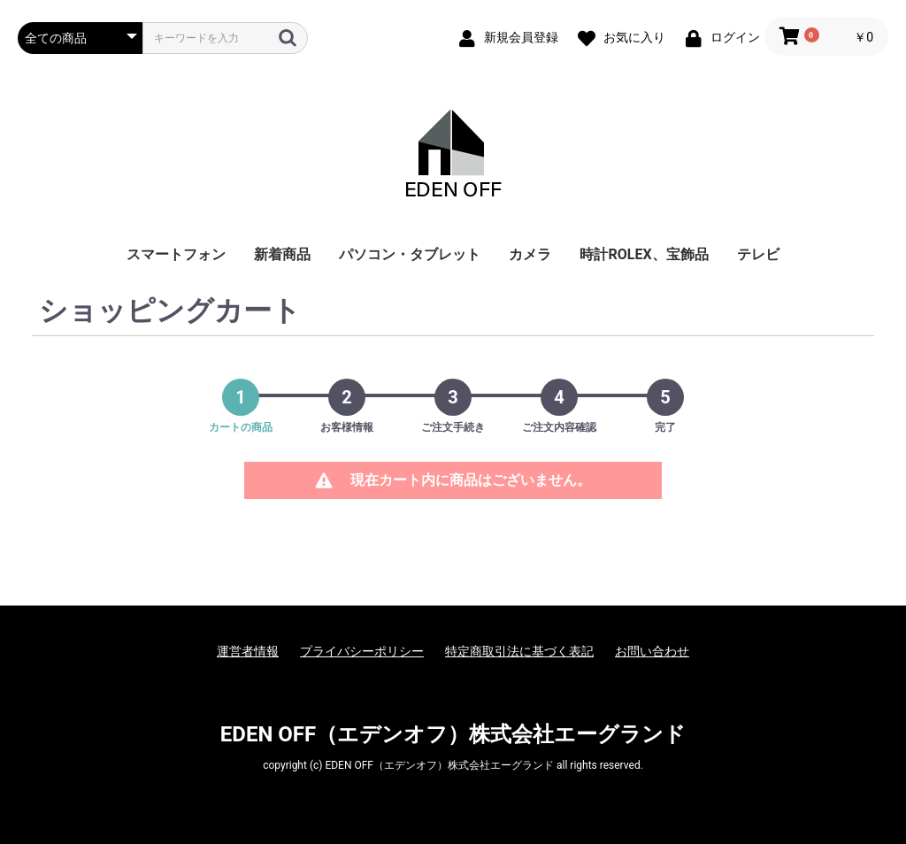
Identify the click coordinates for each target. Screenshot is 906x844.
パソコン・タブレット (409, 254)
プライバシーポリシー (362, 651)
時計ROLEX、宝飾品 (644, 254)
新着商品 (282, 254)
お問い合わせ (652, 651)
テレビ (758, 254)
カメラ (530, 254)
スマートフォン (176, 254)
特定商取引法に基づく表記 (519, 651)
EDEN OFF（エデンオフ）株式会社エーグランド (453, 734)
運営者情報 (248, 651)
